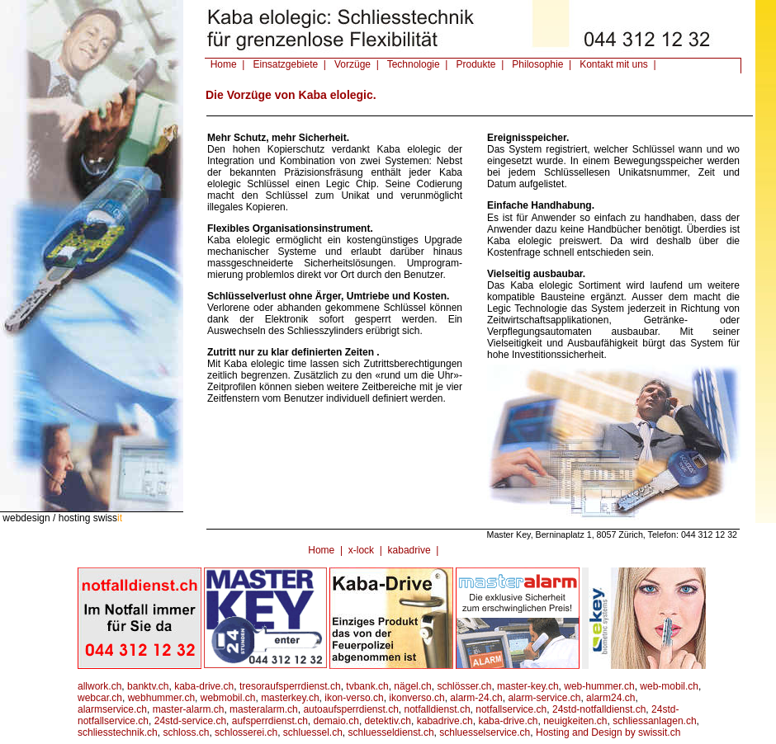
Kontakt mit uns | (615, 64)
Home (321, 550)
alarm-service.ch (544, 698)
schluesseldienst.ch (391, 732)
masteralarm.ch (263, 709)
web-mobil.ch (669, 686)
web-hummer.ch (599, 686)
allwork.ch (99, 686)
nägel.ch (412, 686)
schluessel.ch (313, 732)
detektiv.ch (388, 721)
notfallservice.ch (511, 709)
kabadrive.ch (445, 721)
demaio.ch (336, 721)
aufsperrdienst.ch (270, 721)
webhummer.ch (161, 698)
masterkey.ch (290, 698)
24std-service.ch (190, 721)
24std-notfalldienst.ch (599, 709)
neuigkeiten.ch (575, 721)
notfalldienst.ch (438, 709)
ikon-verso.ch (353, 698)
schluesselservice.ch (484, 732)
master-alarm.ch (189, 709)
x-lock (361, 550)
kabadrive (409, 550)
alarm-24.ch (476, 698)
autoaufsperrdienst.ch (350, 709)
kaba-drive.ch (204, 686)
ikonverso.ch (416, 698)
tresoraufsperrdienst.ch (290, 686)
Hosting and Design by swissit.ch (608, 732)
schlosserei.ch (246, 732)
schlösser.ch (464, 686)
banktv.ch (147, 686)
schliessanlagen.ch (654, 721)
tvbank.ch (367, 686)
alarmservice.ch (112, 709)
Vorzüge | (354, 64)
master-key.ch (527, 686)
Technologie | (414, 64)
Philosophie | (539, 64)
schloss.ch (186, 732)
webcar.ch (100, 698)
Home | (224, 64)
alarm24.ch (610, 698)
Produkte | (477, 64)
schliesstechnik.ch (118, 732)
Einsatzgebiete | (287, 64)
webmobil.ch (228, 698)
